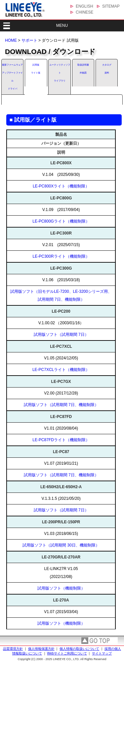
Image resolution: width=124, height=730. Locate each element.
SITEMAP (111, 6)
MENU (62, 25)
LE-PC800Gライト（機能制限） (61, 221)
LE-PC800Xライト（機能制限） (61, 186)
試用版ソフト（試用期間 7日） (61, 334)
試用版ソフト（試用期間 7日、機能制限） (61, 404)
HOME (11, 40)
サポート (29, 40)
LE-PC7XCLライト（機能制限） (61, 369)
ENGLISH (84, 6)
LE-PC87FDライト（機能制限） (61, 440)
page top (99, 640)
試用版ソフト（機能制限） (61, 588)
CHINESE (84, 12)
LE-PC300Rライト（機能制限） (61, 256)
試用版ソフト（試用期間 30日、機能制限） (61, 545)
